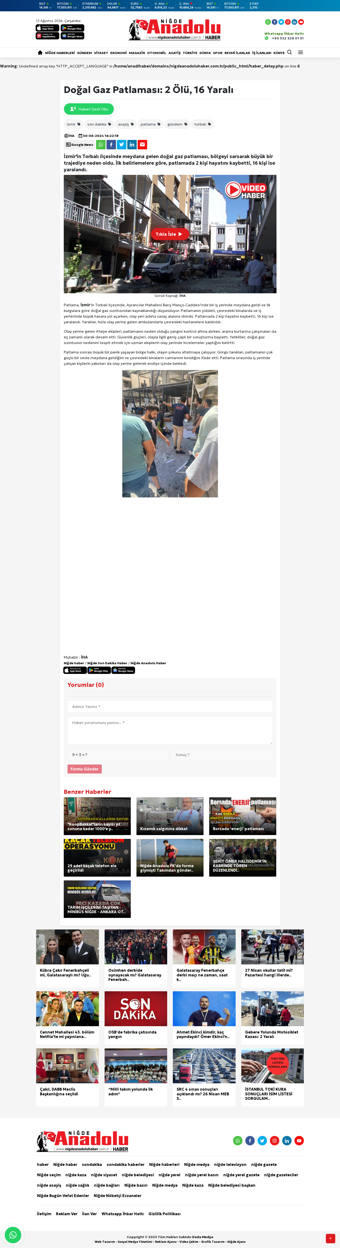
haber (43, 1164)
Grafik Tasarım (213, 1242)
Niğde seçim (49, 1174)
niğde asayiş (49, 1185)
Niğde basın (136, 1185)
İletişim (44, 1213)
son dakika (99, 124)
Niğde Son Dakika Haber (107, 663)
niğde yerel (169, 1174)
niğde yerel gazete (241, 1174)
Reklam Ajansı (166, 1242)
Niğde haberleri (60, 53)
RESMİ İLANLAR (237, 53)
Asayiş (175, 53)
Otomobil (156, 53)
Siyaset (101, 53)
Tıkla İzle (170, 234)
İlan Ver (89, 1213)
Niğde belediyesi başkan (231, 1185)
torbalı (203, 124)
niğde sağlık (77, 1185)
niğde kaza (75, 1174)
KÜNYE (279, 53)
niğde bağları (107, 1185)
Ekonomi (118, 53)
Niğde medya (196, 1164)
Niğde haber (74, 663)
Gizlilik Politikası (165, 1213)
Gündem (84, 53)
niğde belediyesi (138, 1174)
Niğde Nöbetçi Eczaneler (117, 1195)
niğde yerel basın (202, 1174)
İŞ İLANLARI (261, 53)
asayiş (126, 124)
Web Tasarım (105, 1242)
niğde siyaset (104, 1174)
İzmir (85, 305)
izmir (74, 124)
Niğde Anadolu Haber (148, 663)
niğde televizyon (230, 1164)
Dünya (205, 53)
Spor (217, 53)
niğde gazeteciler (281, 1174)
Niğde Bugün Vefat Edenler (63, 1195)
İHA (69, 135)
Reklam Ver (66, 1213)
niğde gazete (264, 1164)
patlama (151, 124)
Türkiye (190, 53)
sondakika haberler (125, 1164)
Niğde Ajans (236, 1242)
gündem (177, 124)
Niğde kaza (193, 1185)
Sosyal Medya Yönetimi (135, 1242)
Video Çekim (188, 1242)
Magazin (137, 53)
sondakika (92, 1164)
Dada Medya (202, 1237)
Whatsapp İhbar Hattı (123, 1213)
